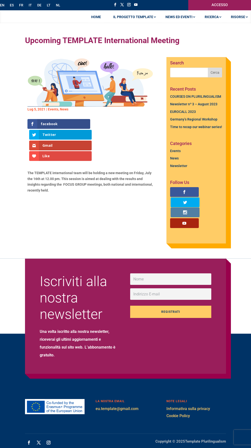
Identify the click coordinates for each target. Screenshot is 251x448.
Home (96, 22)
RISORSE (238, 22)
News (64, 119)
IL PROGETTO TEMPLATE (133, 22)
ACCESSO (220, 5)
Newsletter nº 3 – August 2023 (193, 114)
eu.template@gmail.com (117, 398)
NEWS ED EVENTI (178, 22)
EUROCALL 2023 (183, 121)
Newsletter (178, 176)
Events (53, 119)
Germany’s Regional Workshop (193, 129)
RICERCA (212, 22)
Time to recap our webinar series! (196, 137)
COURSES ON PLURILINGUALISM (195, 106)
